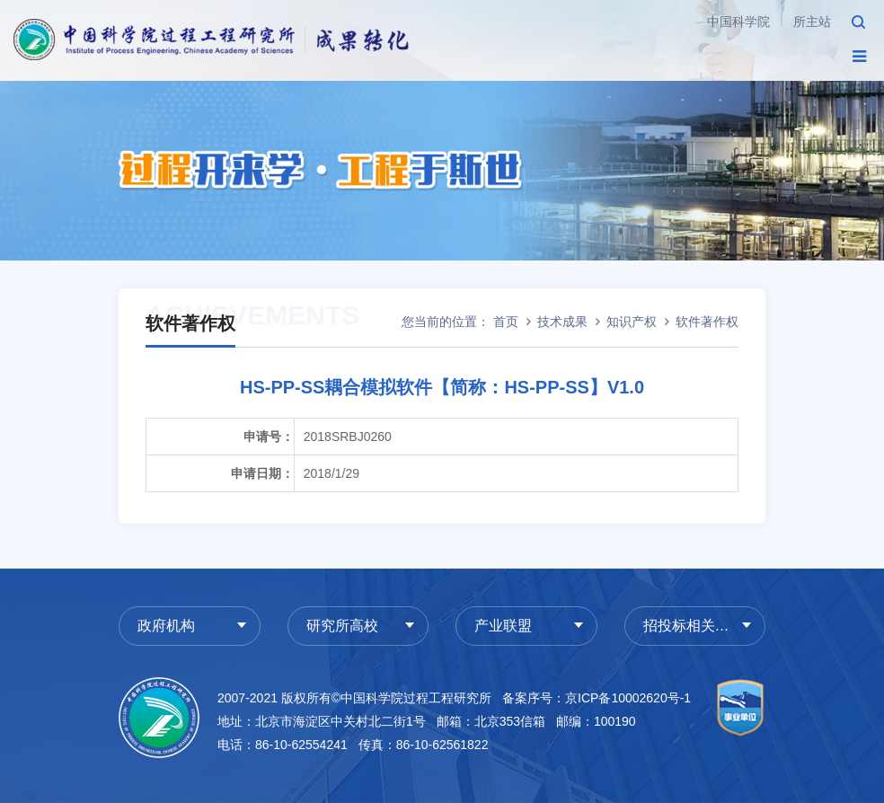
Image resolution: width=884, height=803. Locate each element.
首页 (505, 321)
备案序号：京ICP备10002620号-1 (596, 698)
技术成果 (562, 321)
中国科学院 (738, 21)
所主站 (812, 21)
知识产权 (631, 321)
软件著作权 (707, 321)
